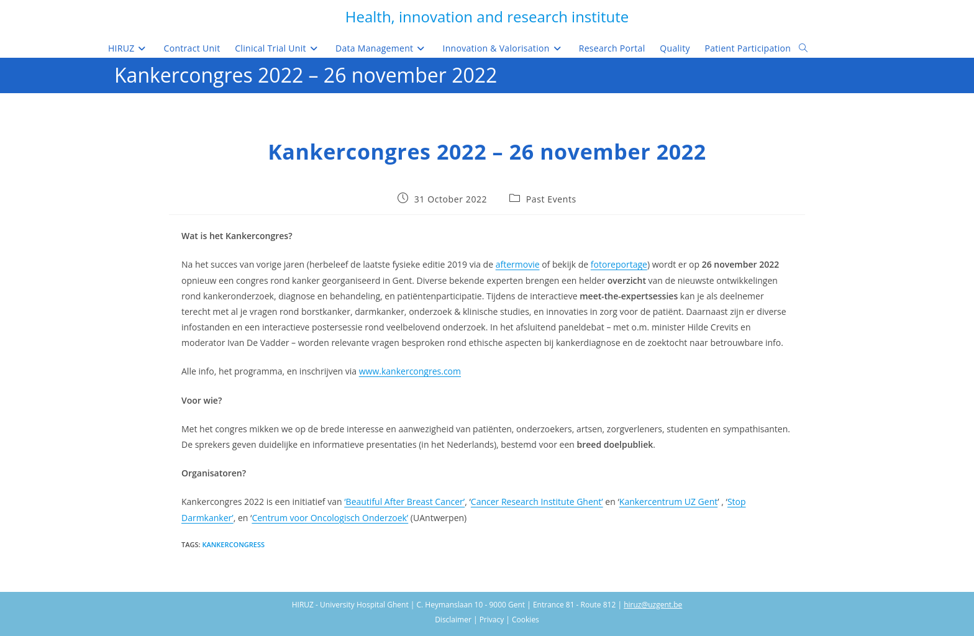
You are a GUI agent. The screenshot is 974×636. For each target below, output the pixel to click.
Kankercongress (233, 544)
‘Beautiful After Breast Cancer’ (404, 501)
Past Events (551, 199)
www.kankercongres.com (410, 371)
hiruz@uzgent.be (653, 604)
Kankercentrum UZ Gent (668, 501)
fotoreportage (619, 264)
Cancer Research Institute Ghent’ (537, 501)
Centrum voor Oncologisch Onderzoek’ (330, 518)
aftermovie (518, 264)
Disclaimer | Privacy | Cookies (487, 619)
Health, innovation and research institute (487, 16)
